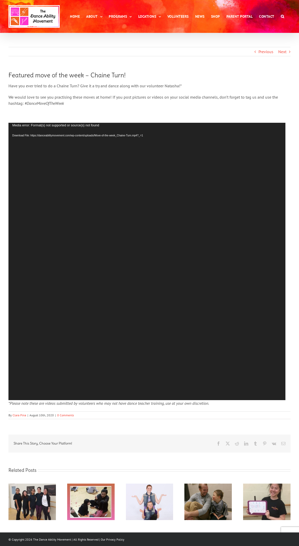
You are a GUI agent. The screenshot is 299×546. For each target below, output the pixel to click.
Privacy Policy (115, 539)
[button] (282, 16)
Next (282, 51)
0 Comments (65, 415)
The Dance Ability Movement (51, 539)
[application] (146, 261)
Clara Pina (19, 415)
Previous (265, 51)
